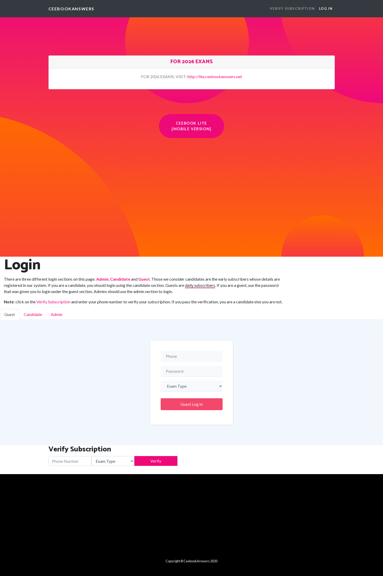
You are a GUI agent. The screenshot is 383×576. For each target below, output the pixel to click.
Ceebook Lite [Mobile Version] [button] (191, 126)
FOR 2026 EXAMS (191, 62)
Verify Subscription (53, 301)
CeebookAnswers (71, 8)
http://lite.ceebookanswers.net (215, 76)
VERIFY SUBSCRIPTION (292, 8)
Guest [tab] (9, 314)
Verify (155, 460)
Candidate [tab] (33, 314)
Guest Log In (192, 404)
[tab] (192, 62)
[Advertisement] (191, 177)
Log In (326, 8)
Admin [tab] (56, 314)
